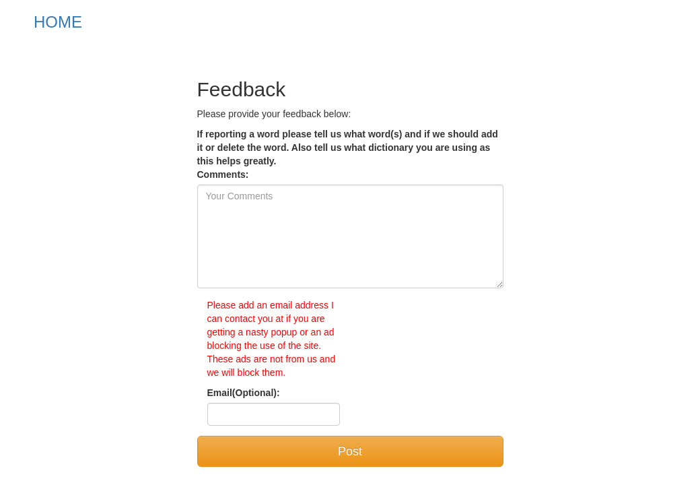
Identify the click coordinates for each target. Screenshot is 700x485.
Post (350, 451)
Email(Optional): (243, 392)
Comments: (223, 174)
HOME (58, 22)
